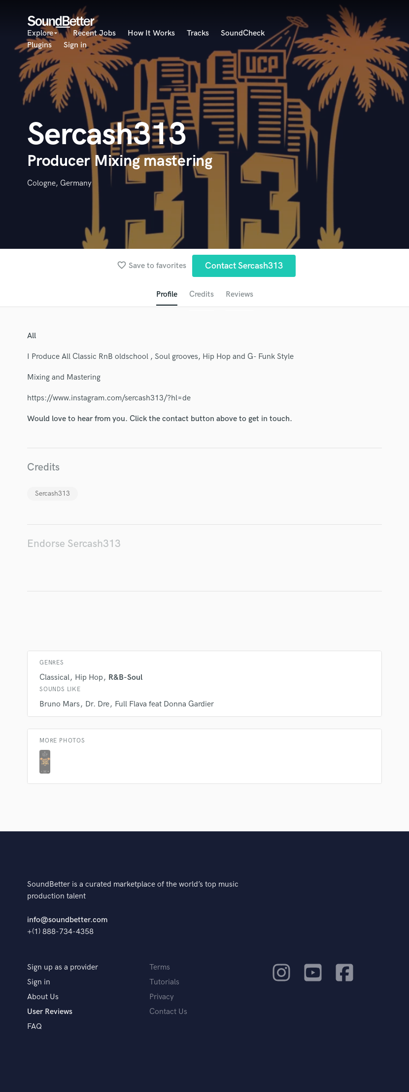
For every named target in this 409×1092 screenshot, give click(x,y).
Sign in (75, 45)
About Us (43, 997)
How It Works (151, 33)
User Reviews (49, 1011)
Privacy (161, 997)
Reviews (239, 294)
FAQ (34, 1026)
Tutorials (164, 982)
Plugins (39, 45)
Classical (54, 677)
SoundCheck (243, 33)
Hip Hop (89, 677)
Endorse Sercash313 (74, 544)
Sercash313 (52, 493)
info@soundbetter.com (67, 920)
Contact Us (168, 1011)
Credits (201, 294)
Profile (166, 294)
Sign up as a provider (62, 967)
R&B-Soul (125, 677)
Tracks (198, 33)
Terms (159, 967)
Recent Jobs (94, 33)
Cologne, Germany (59, 183)
